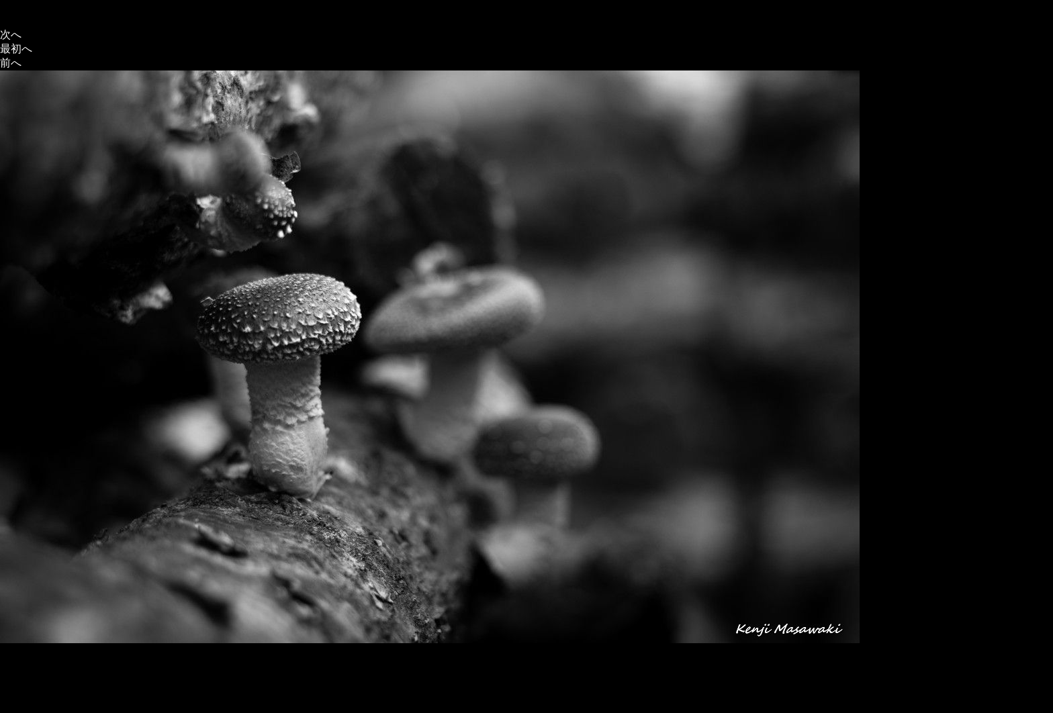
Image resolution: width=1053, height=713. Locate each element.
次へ (10, 34)
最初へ (16, 48)
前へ (10, 62)
